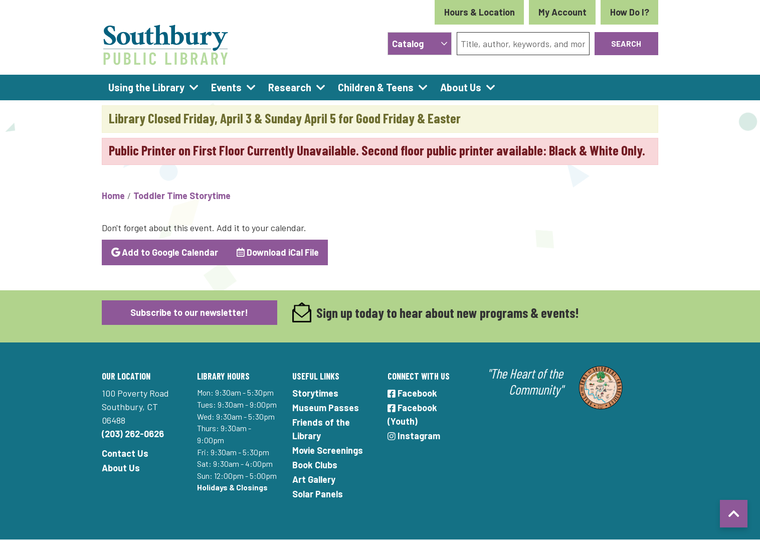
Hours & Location (479, 12)
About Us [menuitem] (460, 87)
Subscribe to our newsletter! (189, 312)
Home (113, 195)
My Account (562, 12)
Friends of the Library (321, 429)
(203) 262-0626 (133, 433)
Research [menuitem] (289, 87)
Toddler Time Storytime (182, 195)
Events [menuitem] (226, 87)
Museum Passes (325, 407)
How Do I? (629, 12)
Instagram (414, 435)
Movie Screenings (327, 450)
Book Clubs (314, 464)
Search (626, 43)
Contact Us (125, 453)
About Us (121, 467)
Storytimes (315, 393)
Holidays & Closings (232, 487)
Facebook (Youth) (412, 414)
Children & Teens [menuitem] (376, 87)
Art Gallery (313, 479)
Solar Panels (317, 493)
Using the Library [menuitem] (146, 87)
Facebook (412, 393)
